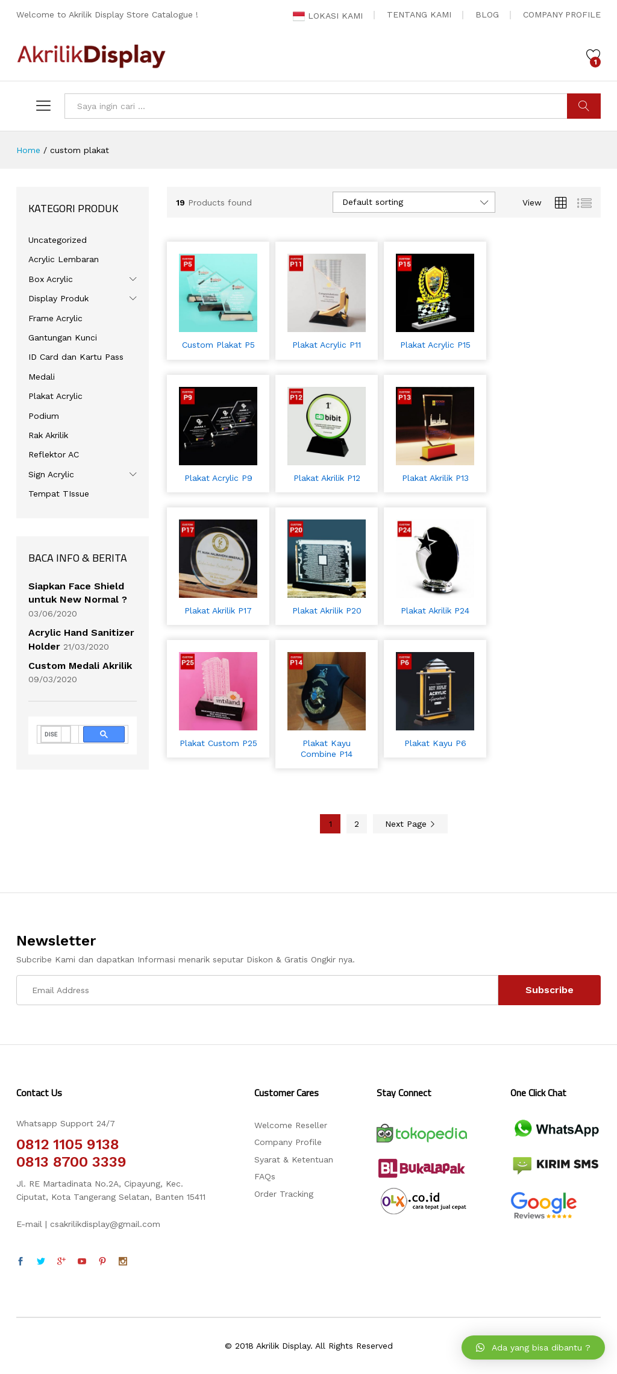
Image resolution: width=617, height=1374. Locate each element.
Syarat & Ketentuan (293, 1159)
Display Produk (58, 298)
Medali (41, 376)
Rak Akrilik (48, 435)
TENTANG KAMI (419, 14)
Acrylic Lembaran (63, 259)
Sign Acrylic (51, 474)
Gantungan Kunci (62, 337)
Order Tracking (283, 1194)
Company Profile (288, 1142)
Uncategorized (57, 240)
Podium (43, 416)
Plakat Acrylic (55, 396)
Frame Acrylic (55, 318)
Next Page (410, 824)
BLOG (487, 14)
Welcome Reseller (290, 1125)
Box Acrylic (50, 279)
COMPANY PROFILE (562, 14)
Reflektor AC (53, 454)
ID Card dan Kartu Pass (76, 357)
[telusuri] (51, 734)
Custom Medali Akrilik (80, 665)
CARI (584, 106)
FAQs (264, 1176)
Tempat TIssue (58, 493)
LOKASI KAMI (328, 15)
